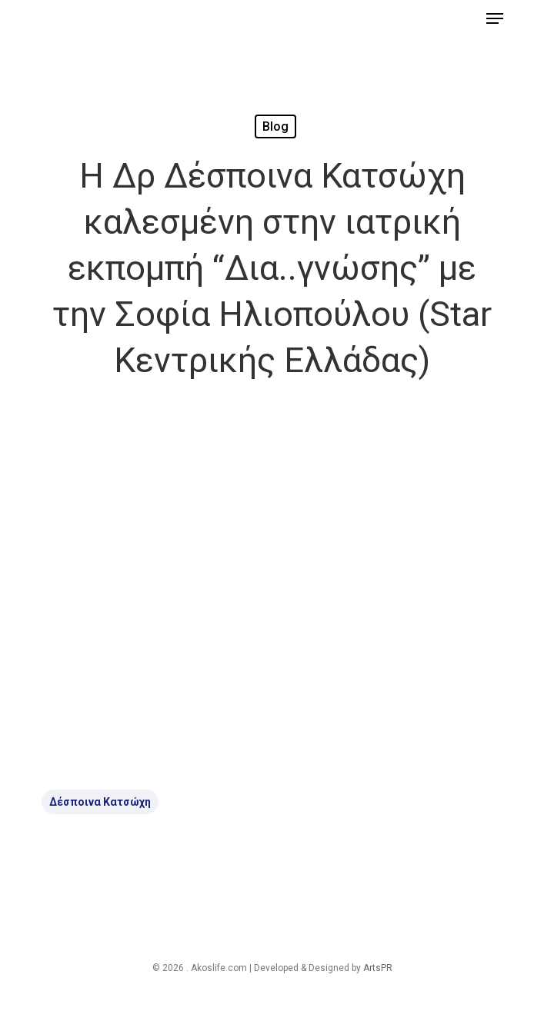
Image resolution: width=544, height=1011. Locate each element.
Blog (275, 126)
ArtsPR (377, 968)
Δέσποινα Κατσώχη (100, 802)
